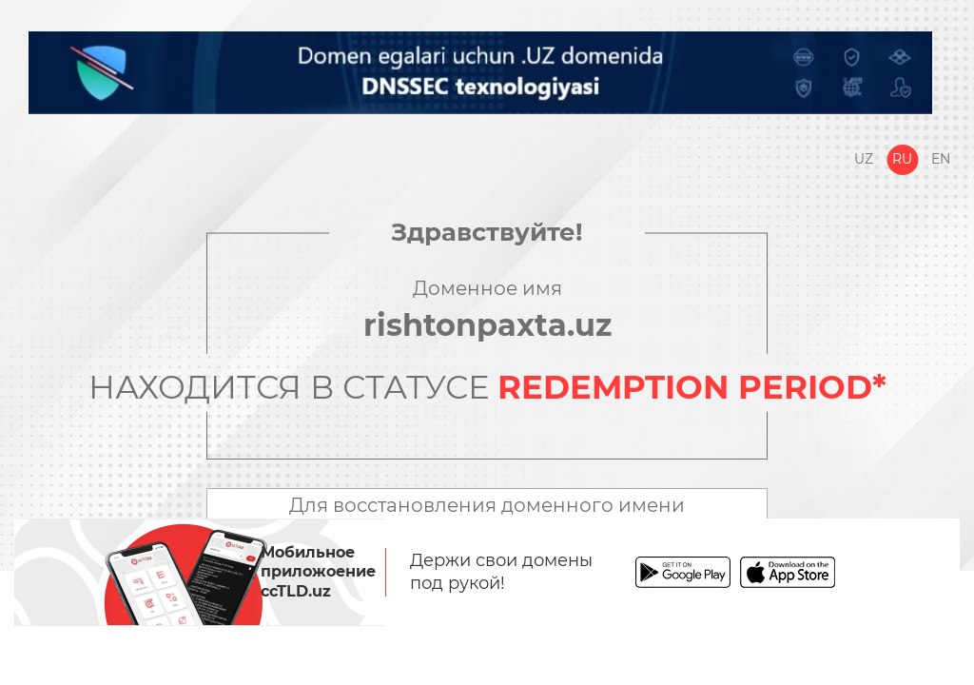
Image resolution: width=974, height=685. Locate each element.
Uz (863, 158)
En (940, 158)
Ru (902, 158)
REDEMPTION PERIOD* (691, 387)
